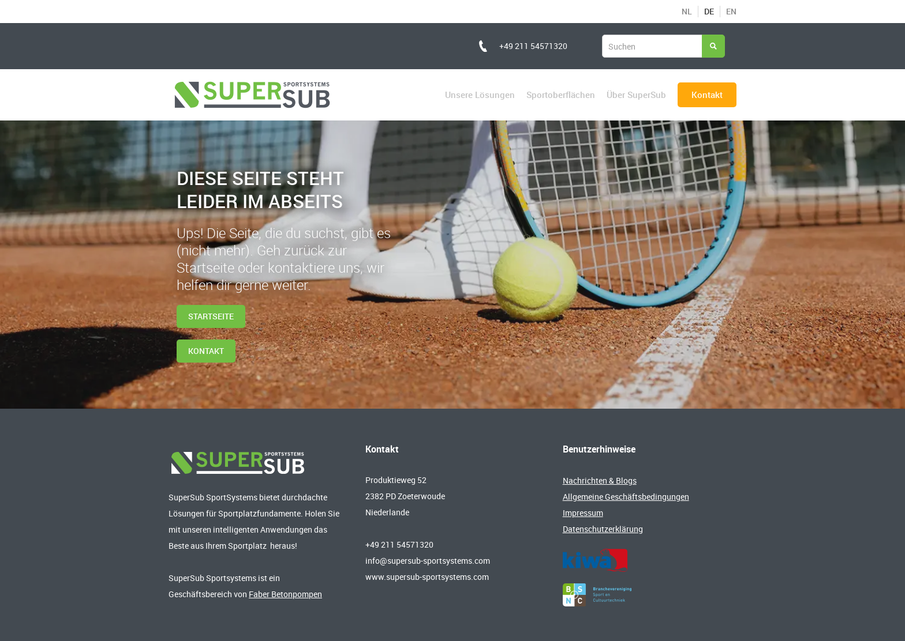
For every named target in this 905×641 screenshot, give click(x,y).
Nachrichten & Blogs (600, 480)
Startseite (211, 316)
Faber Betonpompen (285, 594)
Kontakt (707, 94)
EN (731, 11)
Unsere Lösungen (480, 94)
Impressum (583, 512)
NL (687, 11)
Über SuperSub (636, 94)
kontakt (206, 350)
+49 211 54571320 (533, 45)
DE (709, 11)
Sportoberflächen (560, 94)
